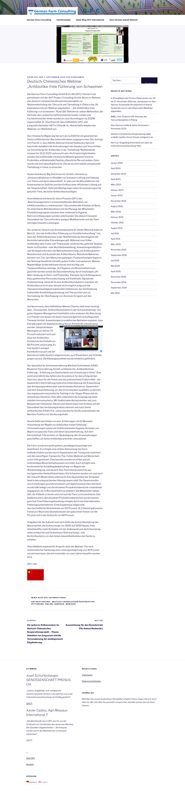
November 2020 (118, 249)
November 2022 (118, 201)
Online (49, 604)
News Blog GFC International (90, 20)
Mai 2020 (115, 266)
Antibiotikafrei (41, 602)
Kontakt (30, 764)
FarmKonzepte (64, 20)
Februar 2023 (117, 190)
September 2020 (119, 255)
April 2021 (115, 238)
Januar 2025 (117, 163)
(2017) (29, 703)
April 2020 (116, 271)
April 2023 (116, 179)
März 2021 (116, 244)
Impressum (87, 675)
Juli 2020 (115, 260)
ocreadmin (77, 77)
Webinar (71, 604)
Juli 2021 (115, 233)
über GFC (30, 758)
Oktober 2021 (117, 222)
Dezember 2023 (118, 174)
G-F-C (91, 11)
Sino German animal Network (124, 20)
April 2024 (116, 168)
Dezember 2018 (118, 276)
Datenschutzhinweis (91, 681)
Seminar (59, 604)
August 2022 (117, 206)
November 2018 (118, 282)
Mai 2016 (115, 293)
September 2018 (119, 287)
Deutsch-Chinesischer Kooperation (73, 602)
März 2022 (116, 211)
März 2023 (116, 184)
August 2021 (117, 228)
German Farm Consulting (39, 20)
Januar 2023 (117, 195)
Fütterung (37, 604)
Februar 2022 (117, 217)
